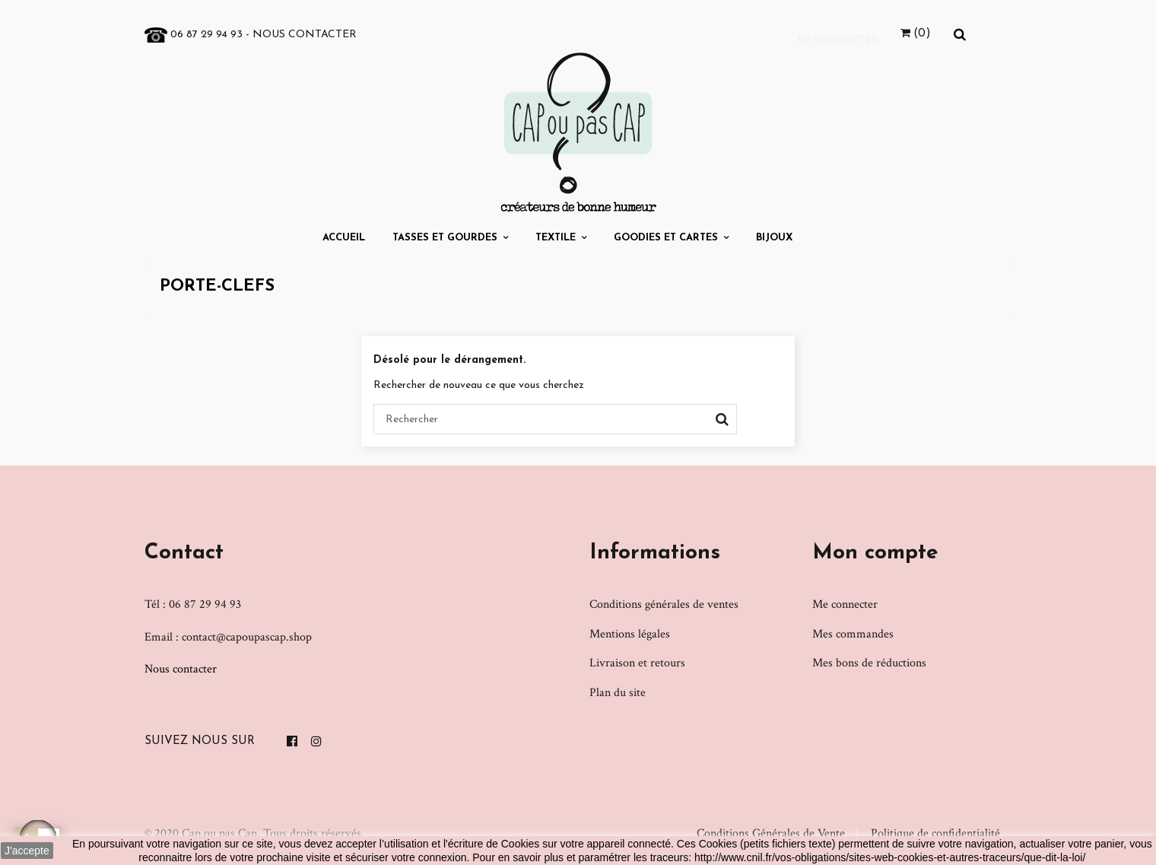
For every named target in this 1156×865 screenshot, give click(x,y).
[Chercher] (555, 419)
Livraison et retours (637, 663)
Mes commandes (853, 634)
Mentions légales (629, 634)
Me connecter (845, 604)
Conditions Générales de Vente (771, 833)
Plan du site (617, 693)
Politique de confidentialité (935, 833)
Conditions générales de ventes (663, 604)
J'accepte (27, 850)
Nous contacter (304, 34)
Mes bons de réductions (869, 663)
